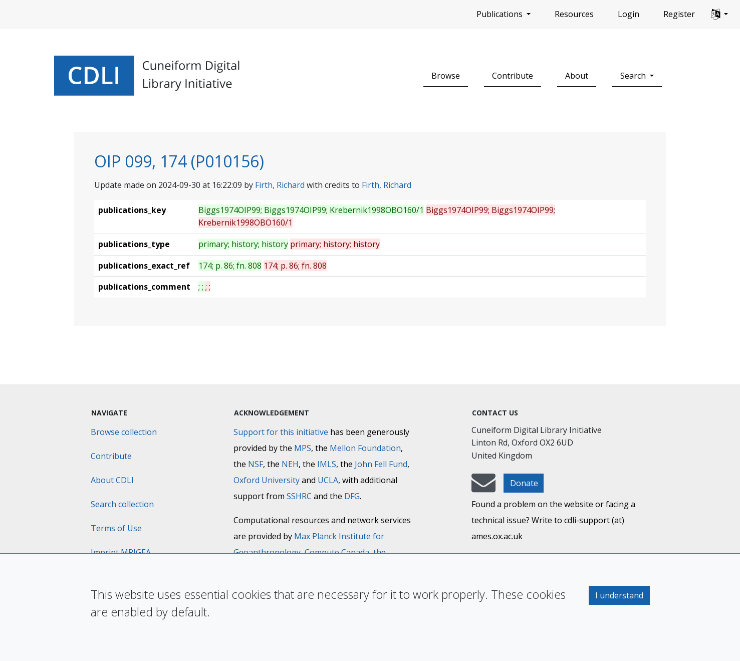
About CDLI (112, 480)
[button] (719, 14)
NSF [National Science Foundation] (255, 464)
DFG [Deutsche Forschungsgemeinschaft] (352, 496)
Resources (574, 14)
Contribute (512, 75)
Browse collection (124, 431)
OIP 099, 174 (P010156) (179, 161)
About (576, 75)
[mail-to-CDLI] (483, 487)
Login (628, 14)
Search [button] (634, 75)
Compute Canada (337, 552)
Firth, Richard (280, 184)
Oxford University (266, 480)
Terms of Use (116, 528)
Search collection (122, 504)
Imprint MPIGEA (121, 552)
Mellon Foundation (365, 448)
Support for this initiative (280, 431)
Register (679, 14)
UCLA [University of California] (328, 480)
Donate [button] (524, 483)
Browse (445, 75)
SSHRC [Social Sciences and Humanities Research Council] (299, 496)
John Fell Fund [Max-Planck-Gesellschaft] (381, 464)
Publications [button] (500, 14)
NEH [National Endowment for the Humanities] (290, 464)
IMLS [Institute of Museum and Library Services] (326, 464)
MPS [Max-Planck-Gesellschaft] (302, 448)
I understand (619, 595)
